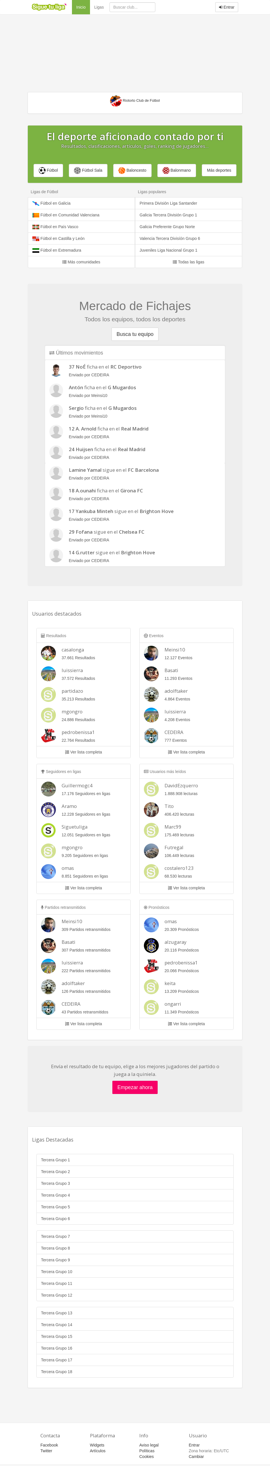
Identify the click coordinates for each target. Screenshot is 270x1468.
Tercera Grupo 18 (56, 1371)
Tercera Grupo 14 (56, 1324)
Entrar (226, 7)
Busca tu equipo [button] (134, 334)
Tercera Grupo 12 (56, 1295)
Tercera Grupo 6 (55, 1218)
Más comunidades (81, 262)
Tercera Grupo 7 (55, 1236)
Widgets (97, 1445)
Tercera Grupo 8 (55, 1248)
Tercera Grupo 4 (55, 1195)
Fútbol (48, 170)
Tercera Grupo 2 (55, 1171)
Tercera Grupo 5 (55, 1207)
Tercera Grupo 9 (55, 1260)
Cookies (146, 1456)
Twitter (46, 1451)
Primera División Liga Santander (168, 203)
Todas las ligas (188, 262)
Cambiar (196, 1456)
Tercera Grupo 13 (56, 1313)
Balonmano (177, 170)
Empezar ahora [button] (134, 1087)
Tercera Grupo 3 (55, 1183)
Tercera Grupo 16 (56, 1348)
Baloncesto (132, 170)
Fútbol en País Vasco (55, 226)
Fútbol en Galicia (51, 203)
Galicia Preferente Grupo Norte (167, 226)
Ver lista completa (83, 752)
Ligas (99, 7)
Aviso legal (149, 1445)
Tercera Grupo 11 (56, 1283)
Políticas (146, 1451)
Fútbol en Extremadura (56, 250)
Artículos (97, 1451)
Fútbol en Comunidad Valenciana (65, 215)
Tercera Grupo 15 (56, 1336)
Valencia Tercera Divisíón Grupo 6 (170, 238)
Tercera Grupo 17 (56, 1360)
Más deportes (219, 170)
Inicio (83, 6)
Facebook (49, 1445)
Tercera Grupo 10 (56, 1271)
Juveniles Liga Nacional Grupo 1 (168, 250)
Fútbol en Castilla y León (58, 238)
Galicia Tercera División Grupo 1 (168, 215)
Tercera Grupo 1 (55, 1160)
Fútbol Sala (88, 170)
